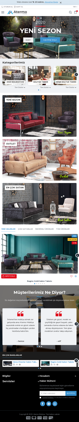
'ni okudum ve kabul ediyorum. (57, 397)
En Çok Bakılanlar (12, 355)
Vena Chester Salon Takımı (25, 362)
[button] (76, 74)
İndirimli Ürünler (44, 229)
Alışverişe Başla (51, 2)
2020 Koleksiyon (15, 82)
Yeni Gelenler (8, 229)
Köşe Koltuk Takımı (66, 82)
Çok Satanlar (25, 229)
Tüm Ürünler (63, 229)
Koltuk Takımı (40, 82)
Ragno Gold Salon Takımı (39, 281)
